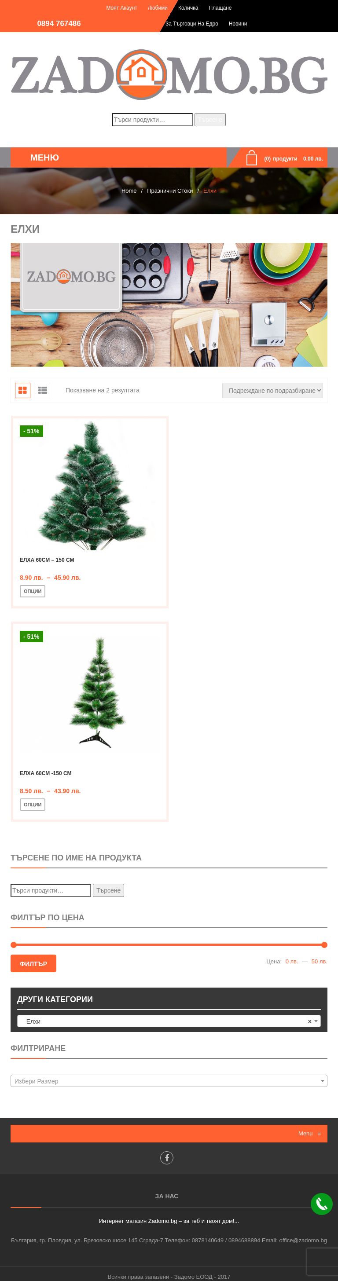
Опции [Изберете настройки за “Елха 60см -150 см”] (32, 798)
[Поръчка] (272, 390)
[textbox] (169, 1075)
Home (129, 190)
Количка (188, 8)
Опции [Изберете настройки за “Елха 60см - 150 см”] (32, 591)
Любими (158, 8)
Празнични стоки (170, 190)
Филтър (33, 957)
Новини (238, 24)
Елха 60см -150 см (45, 767)
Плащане (220, 8)
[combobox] (169, 1014)
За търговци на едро (191, 24)
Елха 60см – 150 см (47, 560)
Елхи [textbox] (166, 1015)
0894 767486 (59, 23)
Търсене (210, 119)
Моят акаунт (121, 8)
